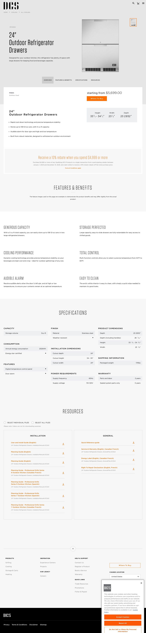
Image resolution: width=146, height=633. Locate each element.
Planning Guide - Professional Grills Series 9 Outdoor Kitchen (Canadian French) (38, 472)
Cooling (14, 12)
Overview (48, 80)
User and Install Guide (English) (38, 444)
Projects (43, 566)
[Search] (133, 3)
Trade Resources (81, 584)
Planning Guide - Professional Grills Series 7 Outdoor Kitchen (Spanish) (38, 496)
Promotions (79, 588)
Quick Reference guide (108, 442)
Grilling (8, 563)
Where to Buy (97, 98)
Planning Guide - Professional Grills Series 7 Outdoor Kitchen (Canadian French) (38, 507)
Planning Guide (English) (38, 453)
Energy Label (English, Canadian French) (108, 459)
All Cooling (25, 12)
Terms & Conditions (19, 625)
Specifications (81, 80)
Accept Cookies (122, 629)
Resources (95, 80)
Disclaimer (33, 625)
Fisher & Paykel (81, 592)
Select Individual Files (18, 423)
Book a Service (81, 570)
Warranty (78, 574)
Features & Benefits (63, 80)
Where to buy (125, 565)
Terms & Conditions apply (73, 168)
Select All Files (42, 423)
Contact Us (79, 563)
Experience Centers (48, 563)
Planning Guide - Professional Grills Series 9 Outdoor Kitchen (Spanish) (38, 484)
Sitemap (43, 625)
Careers (43, 576)
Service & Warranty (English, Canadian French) (108, 450)
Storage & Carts (11, 570)
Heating (8, 574)
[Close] (141, 595)
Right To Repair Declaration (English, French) (108, 469)
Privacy (6, 625)
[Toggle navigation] (143, 3)
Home (6, 12)
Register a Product (82, 566)
